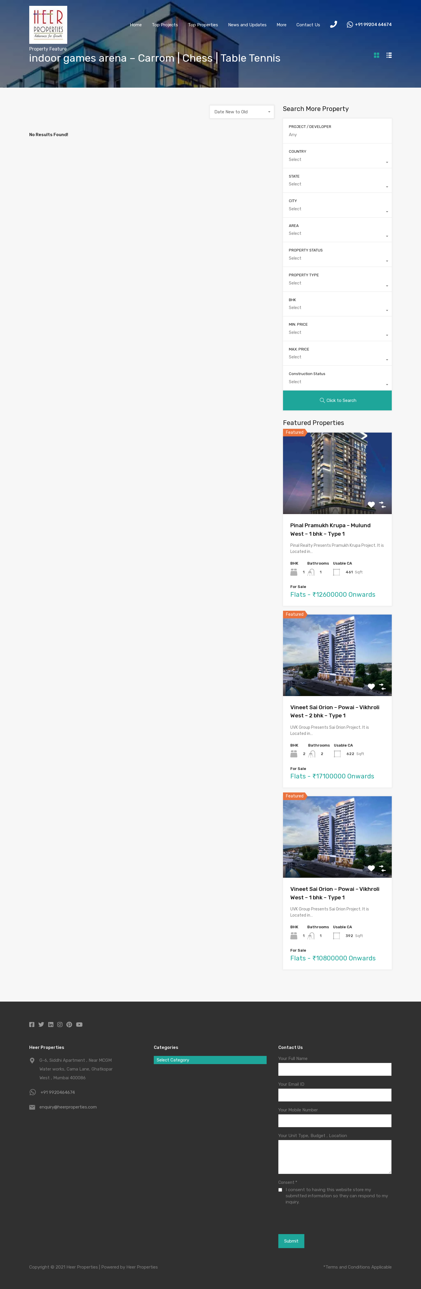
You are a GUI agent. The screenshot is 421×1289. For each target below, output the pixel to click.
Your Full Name (293, 1058)
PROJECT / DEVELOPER (310, 126)
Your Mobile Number (298, 1110)
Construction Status (307, 374)
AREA (294, 225)
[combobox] (242, 112)
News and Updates (247, 24)
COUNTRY (297, 151)
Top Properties (203, 24)
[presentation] (310, 1219)
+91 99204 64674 (373, 24)
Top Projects (165, 24)
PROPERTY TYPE (304, 275)
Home (136, 24)
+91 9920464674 (58, 1092)
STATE (294, 176)
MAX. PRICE (299, 349)
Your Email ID (291, 1084)
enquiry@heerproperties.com (68, 1107)
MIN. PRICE (298, 324)
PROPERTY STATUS (306, 250)
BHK (292, 300)
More (282, 24)
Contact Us (308, 24)
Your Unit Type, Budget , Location (312, 1135)
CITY (293, 201)
